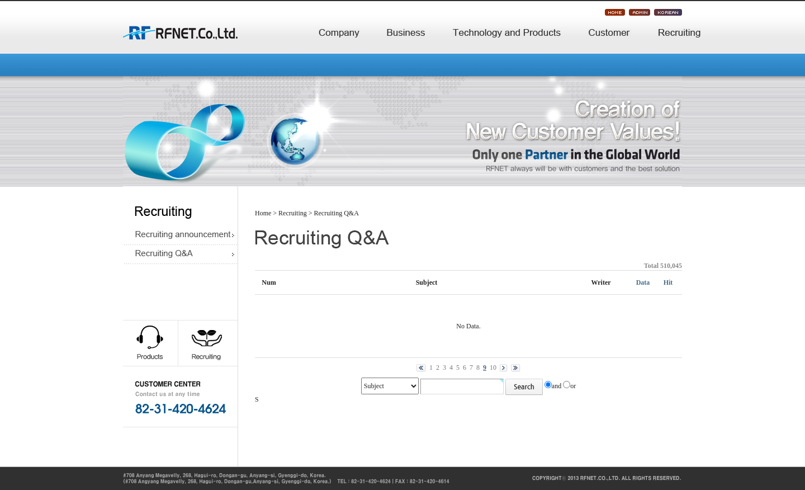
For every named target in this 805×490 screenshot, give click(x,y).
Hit (668, 282)
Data (643, 282)
